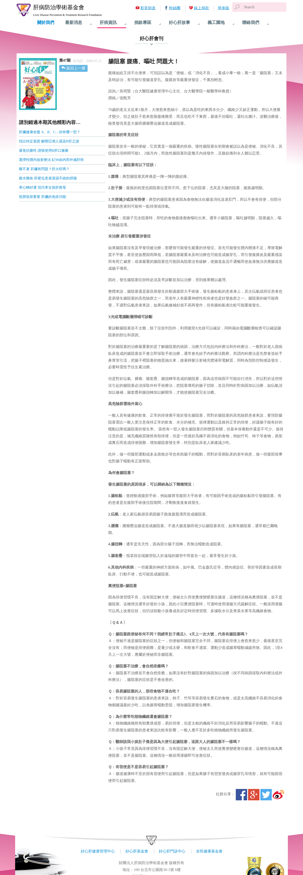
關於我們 (45, 22)
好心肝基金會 (136, 851)
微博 (278, 794)
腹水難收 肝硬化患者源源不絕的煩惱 (48, 178)
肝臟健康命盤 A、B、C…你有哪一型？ (49, 132)
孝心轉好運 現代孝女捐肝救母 (42, 187)
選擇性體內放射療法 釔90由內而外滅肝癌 (51, 160)
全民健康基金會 (209, 851)
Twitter (266, 794)
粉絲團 (174, 8)
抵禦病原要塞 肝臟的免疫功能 (42, 197)
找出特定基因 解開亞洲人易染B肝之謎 (49, 141)
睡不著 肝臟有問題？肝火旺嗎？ (44, 169)
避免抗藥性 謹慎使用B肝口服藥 (43, 150)
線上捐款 (201, 8)
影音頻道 (148, 8)
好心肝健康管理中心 (98, 851)
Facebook (241, 794)
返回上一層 (75, 68)
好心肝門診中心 (172, 851)
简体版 (223, 8)
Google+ (253, 794)
